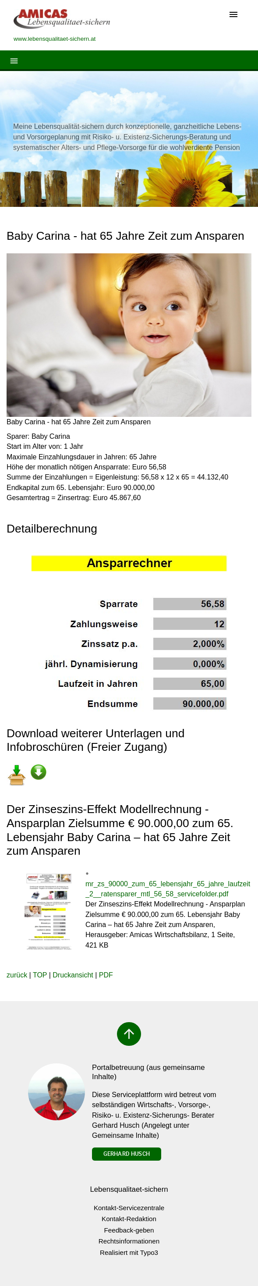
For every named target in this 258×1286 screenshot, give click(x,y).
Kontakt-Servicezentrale (129, 1207)
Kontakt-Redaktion (129, 1218)
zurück (17, 975)
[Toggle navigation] (233, 15)
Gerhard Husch (126, 1154)
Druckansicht (73, 975)
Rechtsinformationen (129, 1241)
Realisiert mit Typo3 (129, 1252)
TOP (40, 975)
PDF (106, 975)
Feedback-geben (129, 1230)
